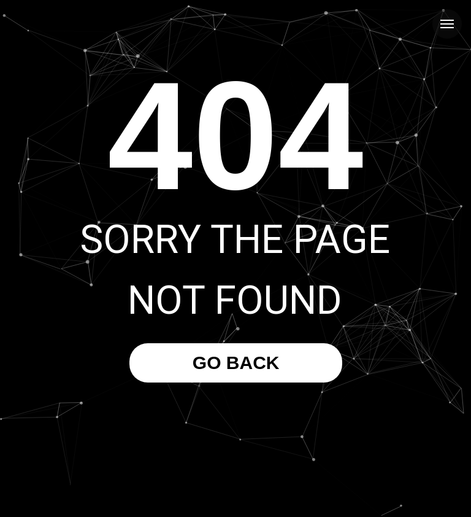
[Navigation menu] (447, 24)
